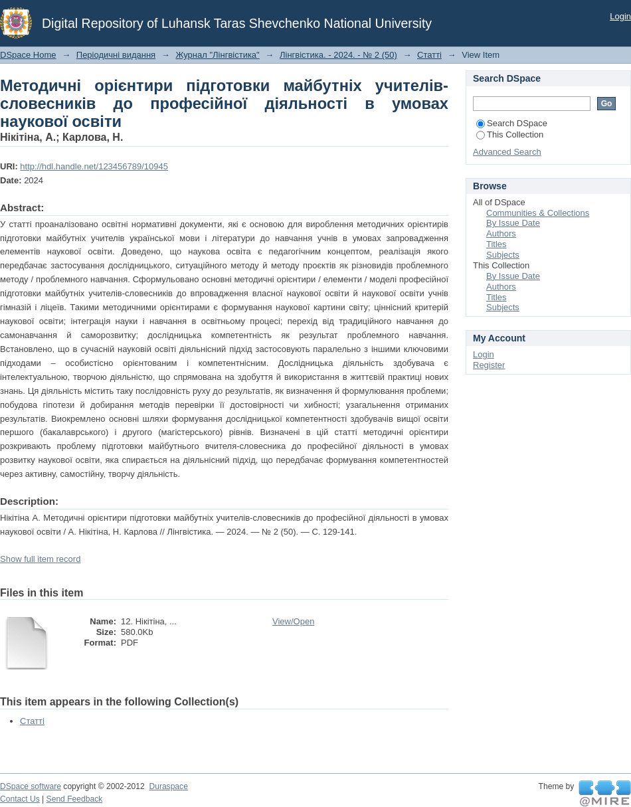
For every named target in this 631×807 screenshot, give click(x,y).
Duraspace (168, 786)
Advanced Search (507, 152)
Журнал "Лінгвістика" (217, 55)
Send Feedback (74, 799)
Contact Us (20, 799)
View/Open (293, 621)
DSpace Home (28, 55)
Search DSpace (511, 123)
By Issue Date (513, 223)
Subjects (502, 255)
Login (620, 16)
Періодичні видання (115, 55)
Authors (501, 233)
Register (489, 365)
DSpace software (30, 786)
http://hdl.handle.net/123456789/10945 (94, 166)
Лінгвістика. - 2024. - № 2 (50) (338, 55)
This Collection (509, 134)
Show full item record (40, 559)
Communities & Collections (537, 213)
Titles (496, 244)
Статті (429, 55)
